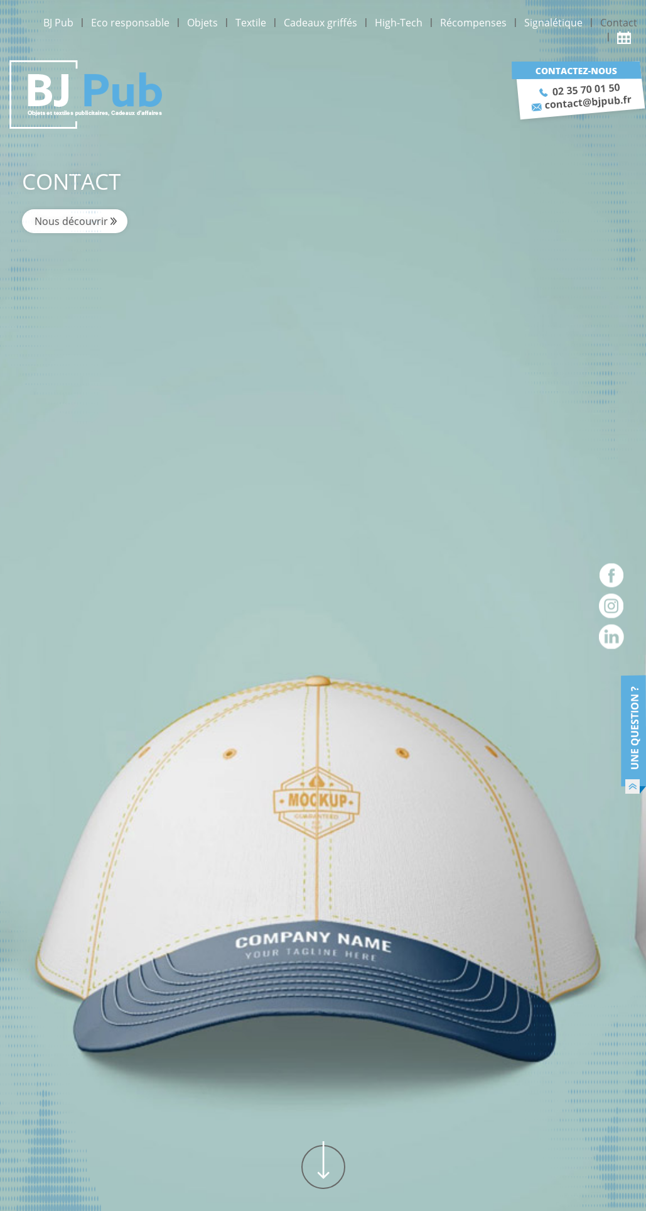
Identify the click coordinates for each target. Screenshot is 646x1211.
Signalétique (553, 23)
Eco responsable (130, 23)
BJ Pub (58, 23)
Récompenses (473, 23)
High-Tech (399, 23)
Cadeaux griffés (320, 23)
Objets (202, 23)
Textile (250, 23)
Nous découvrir (71, 221)
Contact (618, 23)
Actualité (627, 37)
